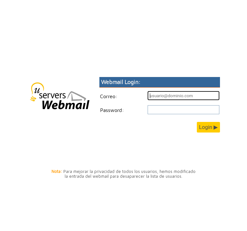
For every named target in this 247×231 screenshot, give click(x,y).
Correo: (108, 96)
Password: (112, 110)
